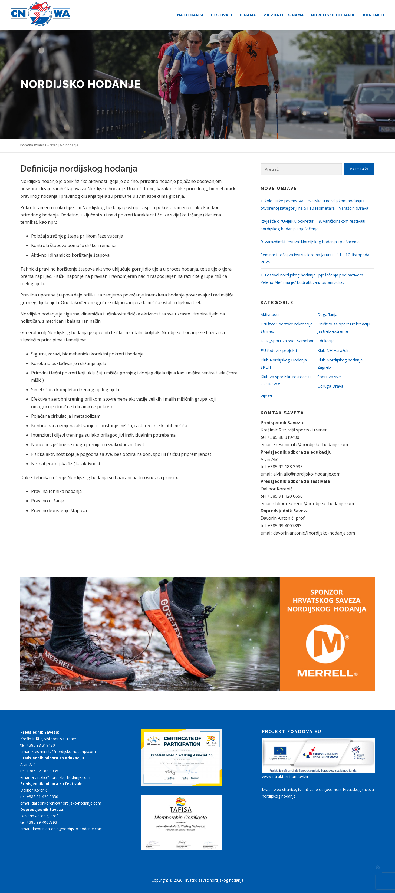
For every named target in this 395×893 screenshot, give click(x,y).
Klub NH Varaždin (333, 350)
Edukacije (326, 340)
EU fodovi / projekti (279, 350)
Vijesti (266, 395)
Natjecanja (190, 15)
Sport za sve (329, 376)
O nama (248, 15)
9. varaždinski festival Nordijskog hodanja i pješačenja (310, 241)
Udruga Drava (330, 386)
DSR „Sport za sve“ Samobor (287, 340)
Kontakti (373, 15)
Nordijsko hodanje (333, 15)
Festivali (221, 15)
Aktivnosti (270, 314)
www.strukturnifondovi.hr (285, 776)
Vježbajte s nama (284, 15)
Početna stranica (33, 145)
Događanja (327, 314)
